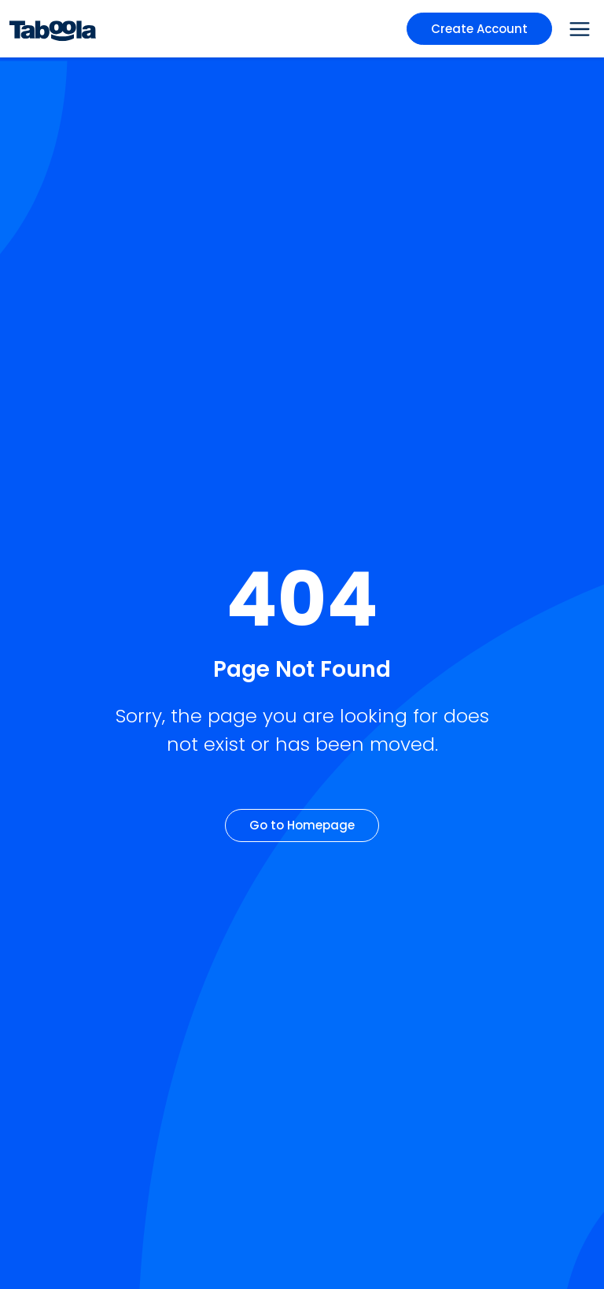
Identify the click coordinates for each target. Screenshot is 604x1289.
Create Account (479, 28)
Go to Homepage (302, 825)
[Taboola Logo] (52, 29)
